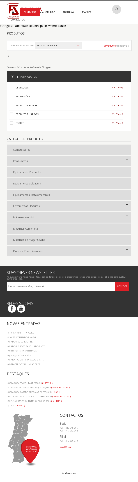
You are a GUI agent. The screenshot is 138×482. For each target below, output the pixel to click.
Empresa (50, 11)
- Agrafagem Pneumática (19, 355)
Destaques (22, 87)
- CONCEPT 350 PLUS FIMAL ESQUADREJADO (38, 387)
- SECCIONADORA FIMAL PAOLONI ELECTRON (39, 396)
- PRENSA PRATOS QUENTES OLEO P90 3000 (34, 401)
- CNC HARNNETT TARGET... (20, 332)
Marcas (86, 11)
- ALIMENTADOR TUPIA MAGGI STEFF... (25, 359)
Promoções (23, 96)
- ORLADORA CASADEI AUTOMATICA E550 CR (34, 392)
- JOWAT (16, 405)
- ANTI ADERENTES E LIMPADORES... (24, 364)
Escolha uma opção (58, 45)
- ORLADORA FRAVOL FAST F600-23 (29, 383)
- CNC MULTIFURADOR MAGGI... (22, 337)
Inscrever (122, 286)
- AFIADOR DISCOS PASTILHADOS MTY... (26, 346)
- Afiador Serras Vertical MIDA (21, 350)
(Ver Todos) (117, 87)
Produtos (30, 11)
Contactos (18, 19)
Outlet (20, 123)
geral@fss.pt (66, 447)
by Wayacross (69, 473)
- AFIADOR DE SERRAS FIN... (20, 341)
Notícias (68, 11)
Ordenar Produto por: (22, 45)
